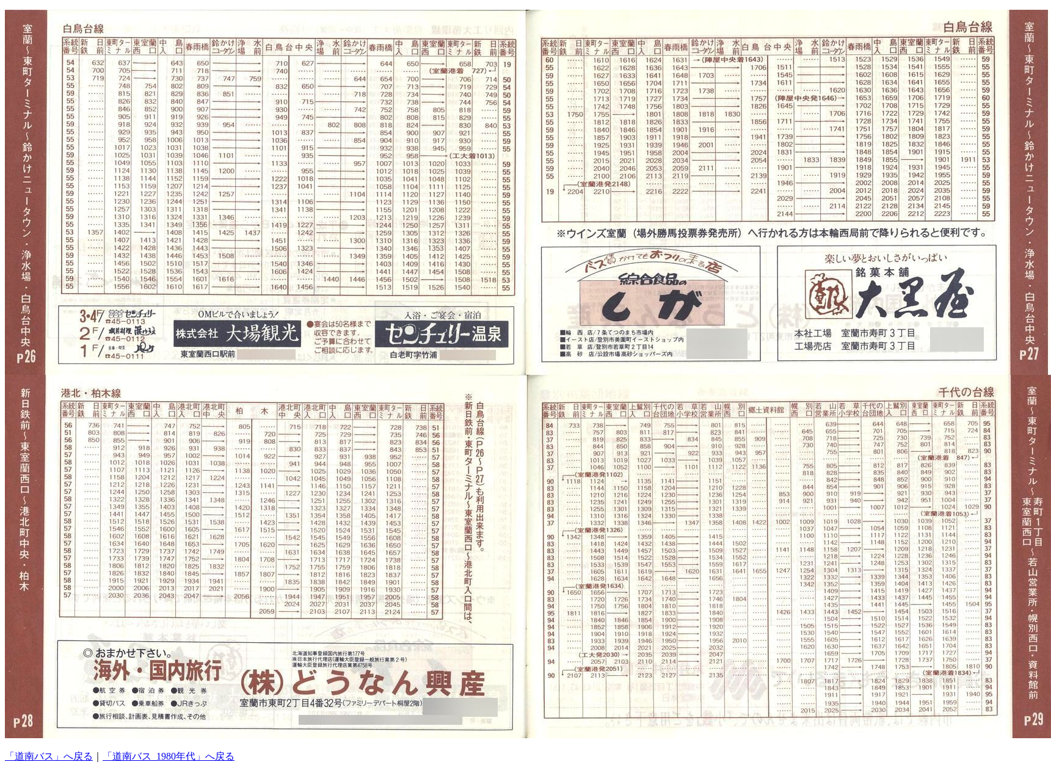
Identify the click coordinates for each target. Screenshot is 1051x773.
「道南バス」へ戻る (49, 756)
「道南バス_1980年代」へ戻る (169, 756)
